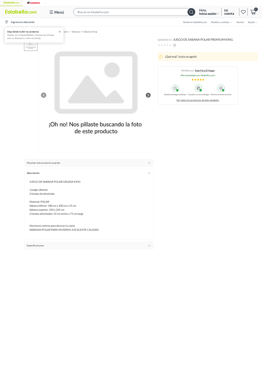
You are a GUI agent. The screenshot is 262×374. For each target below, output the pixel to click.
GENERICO (164, 39)
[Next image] (148, 95)
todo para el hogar (205, 70)
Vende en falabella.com (195, 22)
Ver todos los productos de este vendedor (197, 100)
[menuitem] (219, 22)
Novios (240, 22)
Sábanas (76, 31)
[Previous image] (43, 95)
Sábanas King (90, 31)
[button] (134, 12)
